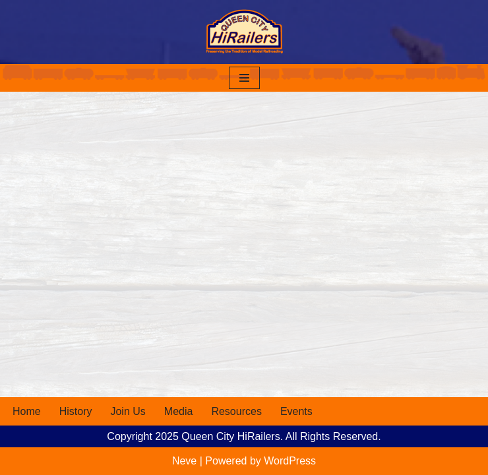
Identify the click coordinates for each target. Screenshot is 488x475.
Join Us (127, 411)
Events (296, 411)
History (75, 411)
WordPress (290, 460)
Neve (184, 460)
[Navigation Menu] (244, 78)
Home (27, 411)
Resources (236, 411)
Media (178, 411)
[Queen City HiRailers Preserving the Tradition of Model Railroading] (244, 32)
